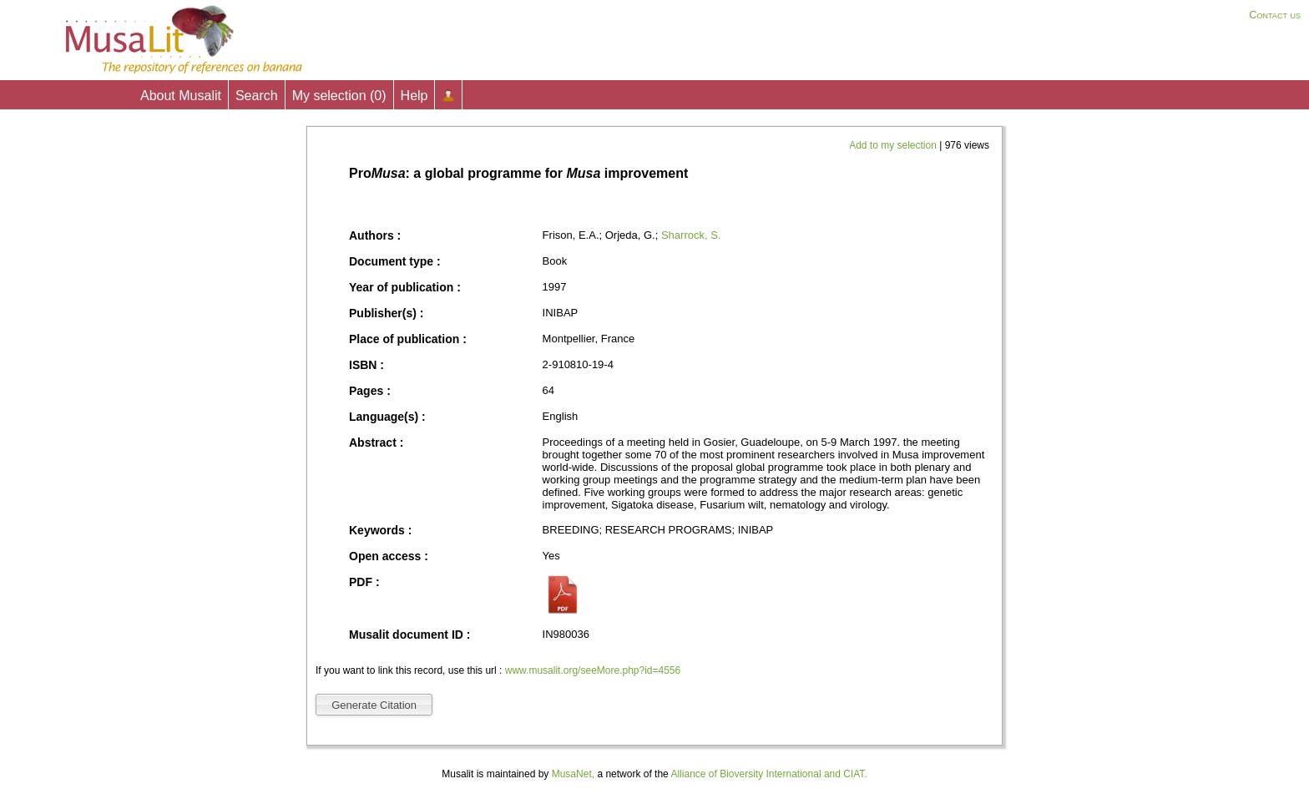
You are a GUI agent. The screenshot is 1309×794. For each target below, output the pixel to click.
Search (256, 96)
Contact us (1275, 14)
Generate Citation (374, 705)
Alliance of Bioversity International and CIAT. (768, 774)
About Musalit (180, 96)
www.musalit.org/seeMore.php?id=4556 (592, 670)
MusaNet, (573, 774)
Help (414, 96)
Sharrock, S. (691, 235)
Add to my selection (894, 145)
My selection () (339, 96)
